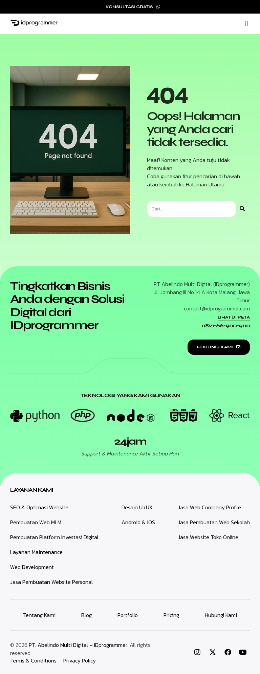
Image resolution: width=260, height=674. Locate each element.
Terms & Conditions (33, 660)
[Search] (242, 209)
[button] (246, 23)
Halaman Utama (205, 184)
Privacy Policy (79, 660)
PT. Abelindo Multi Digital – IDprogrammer (78, 645)
